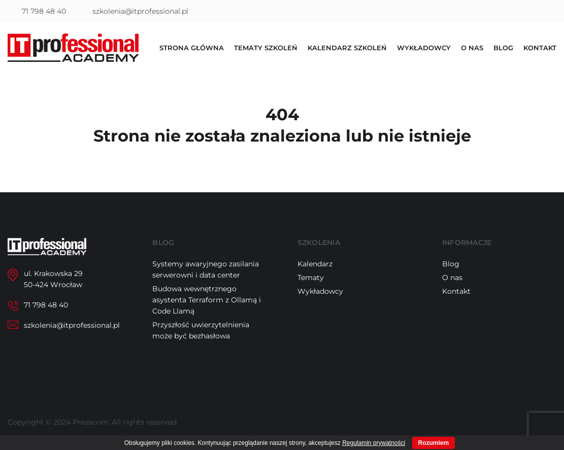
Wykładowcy (424, 48)
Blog (503, 48)
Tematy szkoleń (265, 48)
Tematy (310, 277)
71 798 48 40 (44, 11)
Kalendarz (315, 263)
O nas (472, 48)
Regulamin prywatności (373, 442)
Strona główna (191, 48)
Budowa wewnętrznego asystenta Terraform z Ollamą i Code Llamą (206, 300)
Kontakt (539, 48)
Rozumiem (433, 442)
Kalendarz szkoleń (347, 48)
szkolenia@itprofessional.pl (140, 11)
